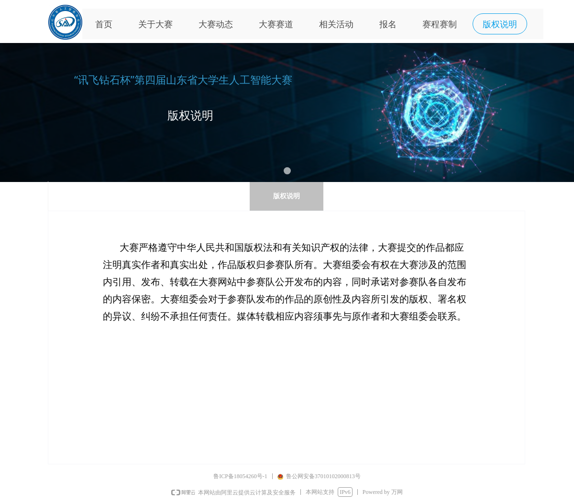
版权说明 (286, 196)
